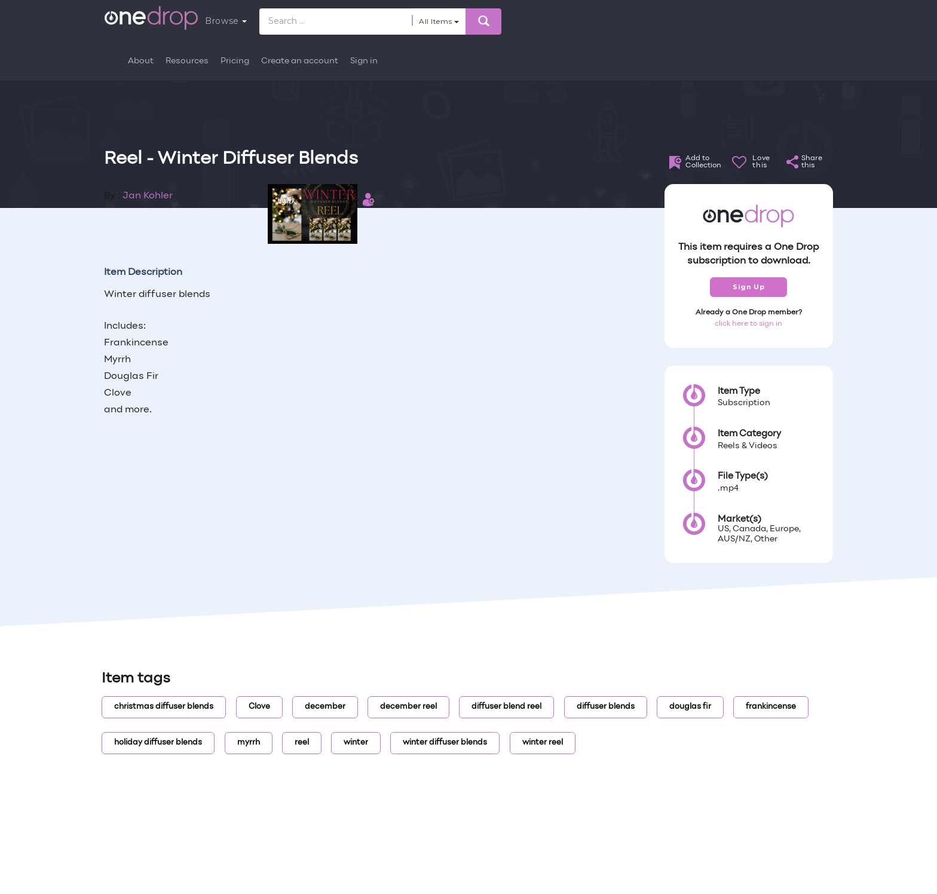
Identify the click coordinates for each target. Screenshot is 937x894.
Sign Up (748, 287)
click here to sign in (748, 323)
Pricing (235, 61)
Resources (187, 61)
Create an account (299, 61)
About (141, 61)
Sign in (364, 61)
